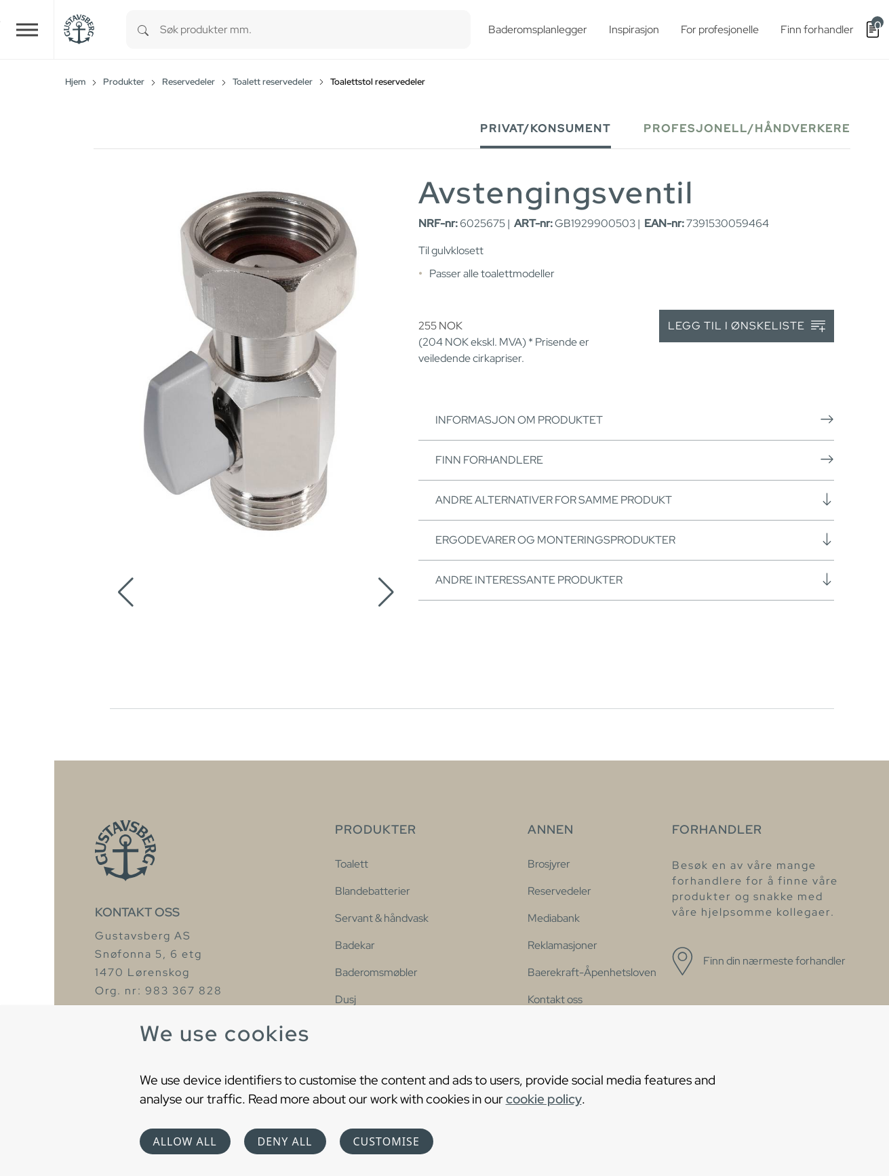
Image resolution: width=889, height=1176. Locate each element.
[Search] (143, 29)
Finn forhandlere (634, 459)
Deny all (285, 1141)
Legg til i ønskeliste (746, 326)
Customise (386, 1141)
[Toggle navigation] (27, 29)
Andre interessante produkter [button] (634, 579)
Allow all (185, 1141)
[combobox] (315, 29)
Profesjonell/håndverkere (747, 128)
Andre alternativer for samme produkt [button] (634, 499)
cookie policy (544, 1099)
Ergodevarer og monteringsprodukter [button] (634, 539)
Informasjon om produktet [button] (634, 419)
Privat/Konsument (545, 128)
